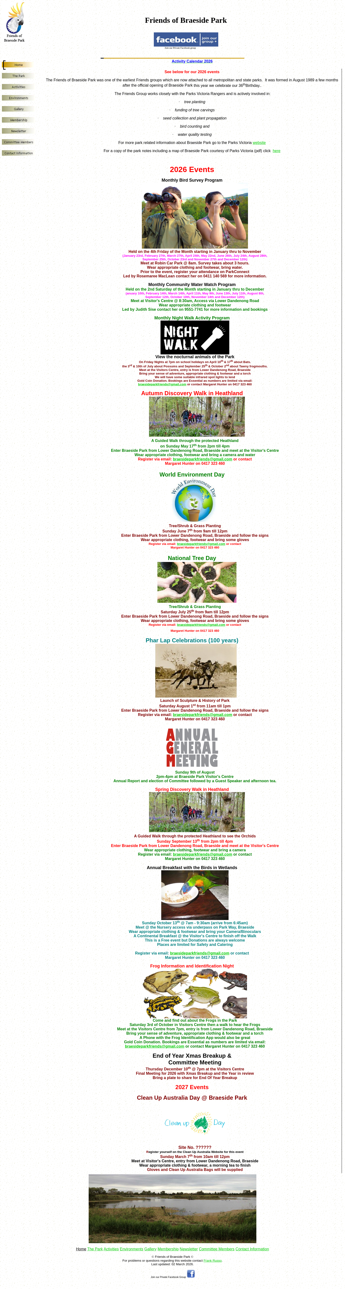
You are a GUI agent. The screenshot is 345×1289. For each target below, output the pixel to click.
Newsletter (189, 1249)
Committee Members (216, 1249)
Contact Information (252, 1249)
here (276, 151)
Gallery (150, 1249)
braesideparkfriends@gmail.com (162, 384)
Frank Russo (213, 1260)
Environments (131, 1249)
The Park (95, 1249)
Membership (168, 1249)
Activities (111, 1249)
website (259, 143)
